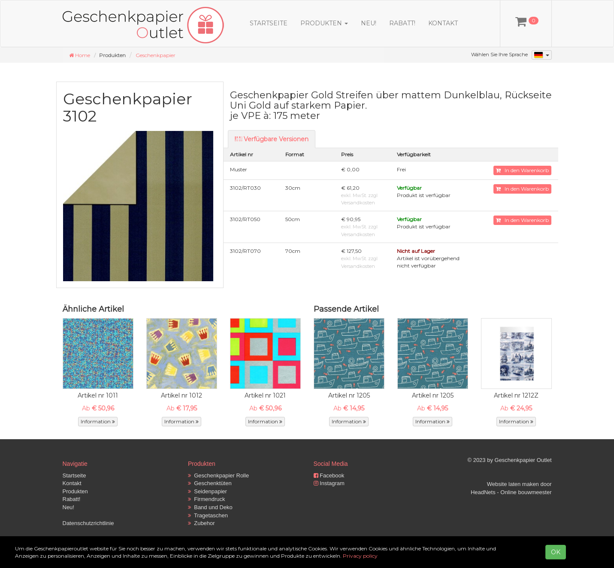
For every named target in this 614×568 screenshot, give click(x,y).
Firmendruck (206, 499)
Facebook (329, 475)
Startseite (268, 23)
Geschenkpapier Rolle (218, 475)
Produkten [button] (324, 23)
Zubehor (201, 523)
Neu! (368, 23)
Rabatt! (402, 23)
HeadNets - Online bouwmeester (511, 492)
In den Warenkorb (522, 170)
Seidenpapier (207, 491)
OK (555, 552)
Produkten (75, 491)
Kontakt (443, 23)
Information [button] (98, 421)
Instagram (329, 483)
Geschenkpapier (155, 55)
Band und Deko (210, 507)
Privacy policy (360, 556)
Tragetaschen (208, 515)
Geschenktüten (210, 483)
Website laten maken (513, 484)
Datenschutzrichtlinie (88, 523)
